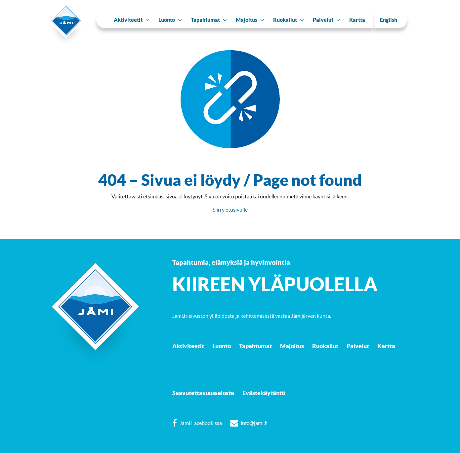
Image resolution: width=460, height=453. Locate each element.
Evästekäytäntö (263, 393)
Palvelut (358, 346)
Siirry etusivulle (230, 210)
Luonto (221, 346)
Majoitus (292, 346)
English (388, 20)
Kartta (386, 346)
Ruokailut (325, 346)
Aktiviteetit (188, 346)
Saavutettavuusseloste (203, 393)
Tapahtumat (255, 346)
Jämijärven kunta (310, 316)
